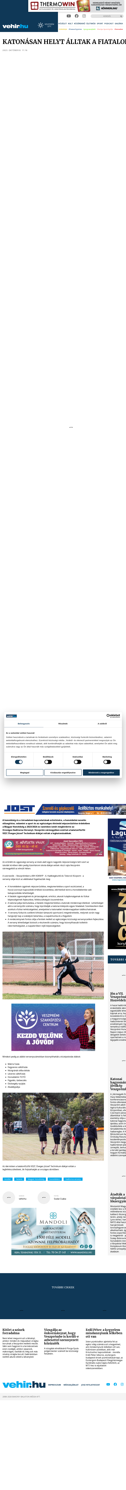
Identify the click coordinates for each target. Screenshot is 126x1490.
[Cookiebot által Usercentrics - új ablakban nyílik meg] (108, 716)
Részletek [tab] (63, 723)
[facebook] (77, 16)
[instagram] (84, 16)
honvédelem (54, 1179)
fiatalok (19, 1179)
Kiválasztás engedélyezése (63, 772)
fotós (56, 1196)
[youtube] (69, 16)
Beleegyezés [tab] (24, 723)
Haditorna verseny (73, 1179)
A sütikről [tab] (102, 723)
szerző (21, 1196)
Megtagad (24, 772)
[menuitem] (62, 23)
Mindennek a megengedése (101, 772)
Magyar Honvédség (36, 1179)
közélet (8, 1179)
